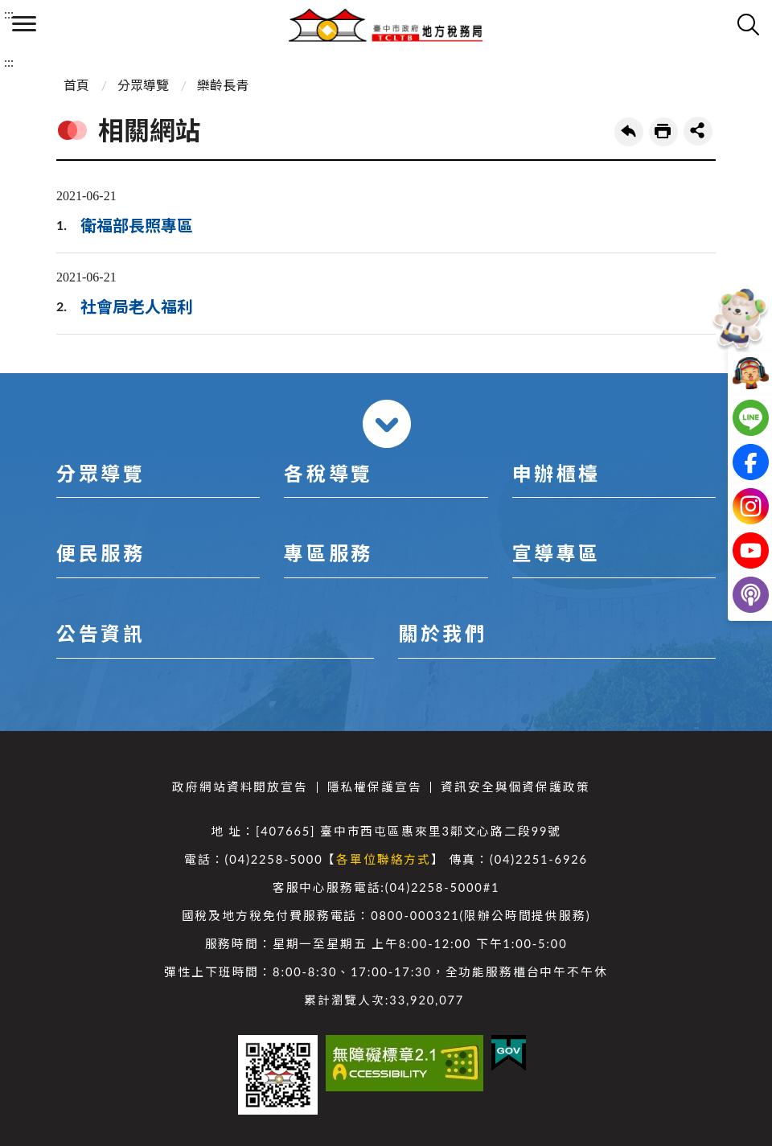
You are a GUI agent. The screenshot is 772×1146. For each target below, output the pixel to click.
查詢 (748, 24)
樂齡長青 (222, 84)
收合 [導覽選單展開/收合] (387, 424)
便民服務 (100, 553)
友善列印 (663, 131)
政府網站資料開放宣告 (239, 787)
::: (9, 13)
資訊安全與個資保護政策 (515, 787)
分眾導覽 (143, 84)
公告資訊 (100, 633)
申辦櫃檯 (556, 473)
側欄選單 (24, 23)
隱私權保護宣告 (374, 787)
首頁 (76, 84)
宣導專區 (556, 553)
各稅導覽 (328, 473)
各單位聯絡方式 (383, 859)
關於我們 (442, 633)
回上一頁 (628, 131)
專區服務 (328, 553)
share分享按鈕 (698, 131)
